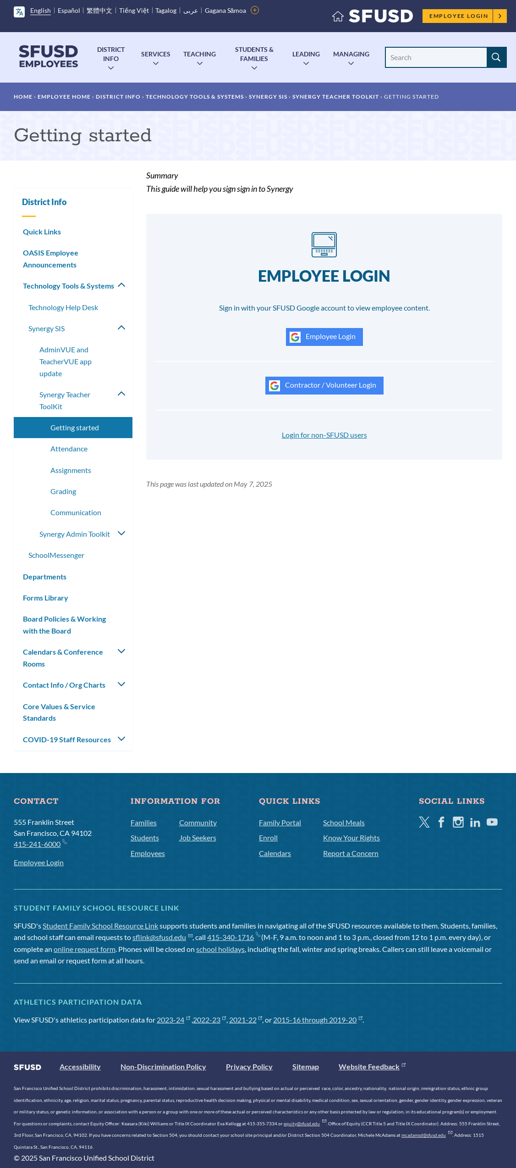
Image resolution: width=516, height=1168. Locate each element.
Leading (306, 54)
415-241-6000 (40, 843)
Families (144, 822)
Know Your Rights (351, 837)
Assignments (70, 470)
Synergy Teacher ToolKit (335, 96)
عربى (190, 10)
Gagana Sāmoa (226, 10)
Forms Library (45, 597)
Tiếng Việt (134, 10)
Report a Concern (351, 853)
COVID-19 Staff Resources (67, 739)
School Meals (344, 822)
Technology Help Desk (63, 307)
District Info (111, 53)
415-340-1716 (233, 937)
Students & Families (254, 53)
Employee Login (465, 15)
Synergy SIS (268, 96)
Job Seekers (197, 837)
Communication (75, 512)
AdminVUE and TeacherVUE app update (65, 361)
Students (145, 837)
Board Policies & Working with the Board (64, 624)
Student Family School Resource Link (100, 925)
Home (23, 96)
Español (69, 10)
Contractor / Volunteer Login (322, 385)
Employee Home (64, 96)
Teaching (199, 54)
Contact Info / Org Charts (64, 684)
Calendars (275, 853)
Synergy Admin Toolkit (74, 533)
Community (198, 822)
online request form (84, 949)
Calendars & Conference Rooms (63, 657)
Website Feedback (372, 1066)
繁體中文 (99, 10)
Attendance (69, 448)
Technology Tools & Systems (195, 96)
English (40, 10)
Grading (63, 491)
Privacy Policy (249, 1066)
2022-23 (209, 1019)
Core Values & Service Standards (59, 712)
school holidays (220, 949)
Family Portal (280, 822)
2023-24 (173, 1019)
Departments (44, 576)
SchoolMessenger (56, 555)
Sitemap (305, 1066)
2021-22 (246, 1019)
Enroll (268, 837)
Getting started (74, 427)
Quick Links (42, 231)
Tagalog (165, 10)
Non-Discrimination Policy (163, 1066)
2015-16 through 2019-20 (317, 1019)
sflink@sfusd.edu (162, 937)
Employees (148, 853)
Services (155, 54)
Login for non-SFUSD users (324, 434)
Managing (351, 54)
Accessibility (80, 1066)
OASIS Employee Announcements (50, 258)
